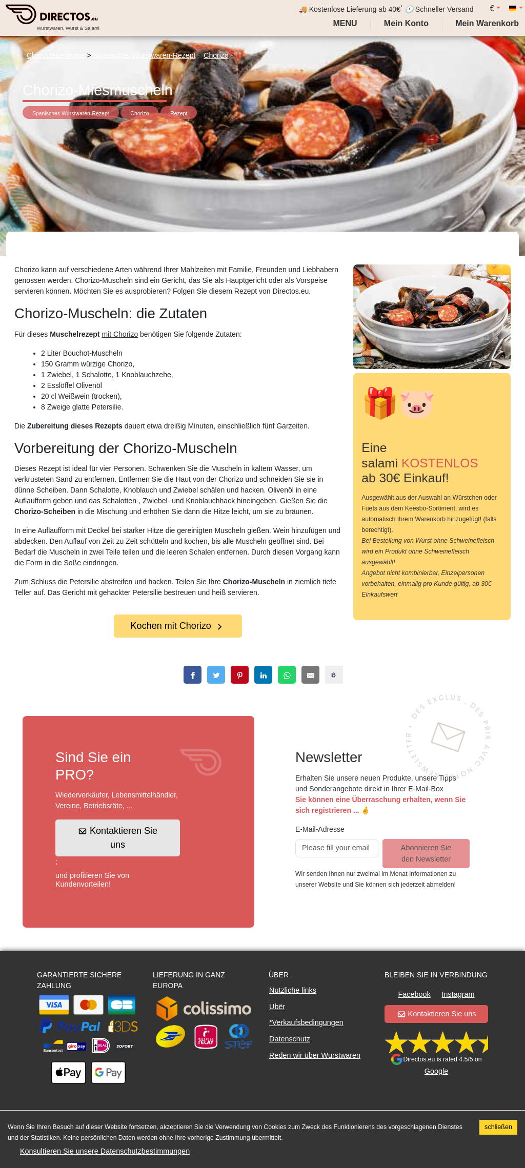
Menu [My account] (344, 23)
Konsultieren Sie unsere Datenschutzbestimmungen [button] (105, 1151)
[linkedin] (263, 675)
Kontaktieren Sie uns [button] (118, 838)
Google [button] (436, 1071)
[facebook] (192, 675)
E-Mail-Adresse (320, 829)
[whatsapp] (287, 675)
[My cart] (489, 23)
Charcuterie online (56, 55)
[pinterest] (240, 675)
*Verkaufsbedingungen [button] (306, 1022)
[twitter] (216, 675)
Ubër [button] (277, 1006)
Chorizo (216, 55)
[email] (310, 675)
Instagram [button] (458, 994)
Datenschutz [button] (289, 1039)
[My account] (406, 23)
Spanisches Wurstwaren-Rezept (144, 55)
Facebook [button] (414, 994)
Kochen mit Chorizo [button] (177, 626)
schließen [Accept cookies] (498, 1127)
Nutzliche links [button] (292, 990)
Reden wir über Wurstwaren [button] (314, 1055)
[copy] (334, 675)
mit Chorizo (120, 334)
